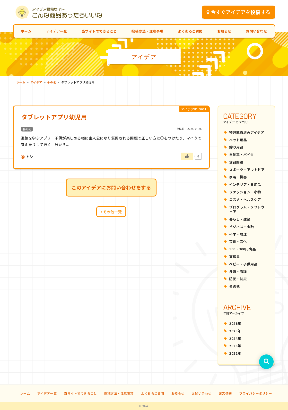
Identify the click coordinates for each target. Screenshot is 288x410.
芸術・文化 (238, 241)
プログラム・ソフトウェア (246, 209)
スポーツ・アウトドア (246, 169)
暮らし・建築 (239, 219)
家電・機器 (238, 176)
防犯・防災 (238, 278)
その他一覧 (111, 211)
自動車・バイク (241, 154)
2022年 (235, 353)
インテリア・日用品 (245, 184)
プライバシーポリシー (255, 393)
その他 (234, 286)
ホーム (26, 31)
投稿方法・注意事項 (147, 31)
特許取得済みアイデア (246, 132)
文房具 (234, 256)
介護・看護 (238, 271)
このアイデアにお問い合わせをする (111, 187)
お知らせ (224, 31)
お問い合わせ (256, 31)
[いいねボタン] (187, 156)
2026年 (235, 323)
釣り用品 (236, 147)
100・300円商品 (242, 248)
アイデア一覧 (56, 31)
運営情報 (225, 393)
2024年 (235, 338)
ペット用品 (238, 139)
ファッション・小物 (245, 191)
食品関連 (236, 162)
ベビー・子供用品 (243, 264)
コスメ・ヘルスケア (245, 199)
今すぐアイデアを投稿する (239, 12)
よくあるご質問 (190, 31)
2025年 (235, 330)
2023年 (235, 345)
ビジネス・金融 (241, 226)
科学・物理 (238, 234)
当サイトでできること (99, 31)
